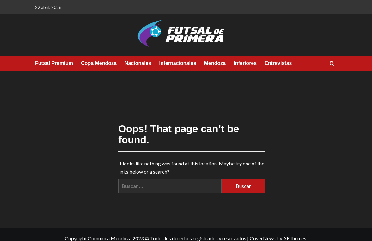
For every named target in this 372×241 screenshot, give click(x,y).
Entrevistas (278, 63)
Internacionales (177, 63)
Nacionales (138, 63)
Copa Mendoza (99, 63)
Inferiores (245, 63)
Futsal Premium (54, 63)
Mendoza (215, 63)
